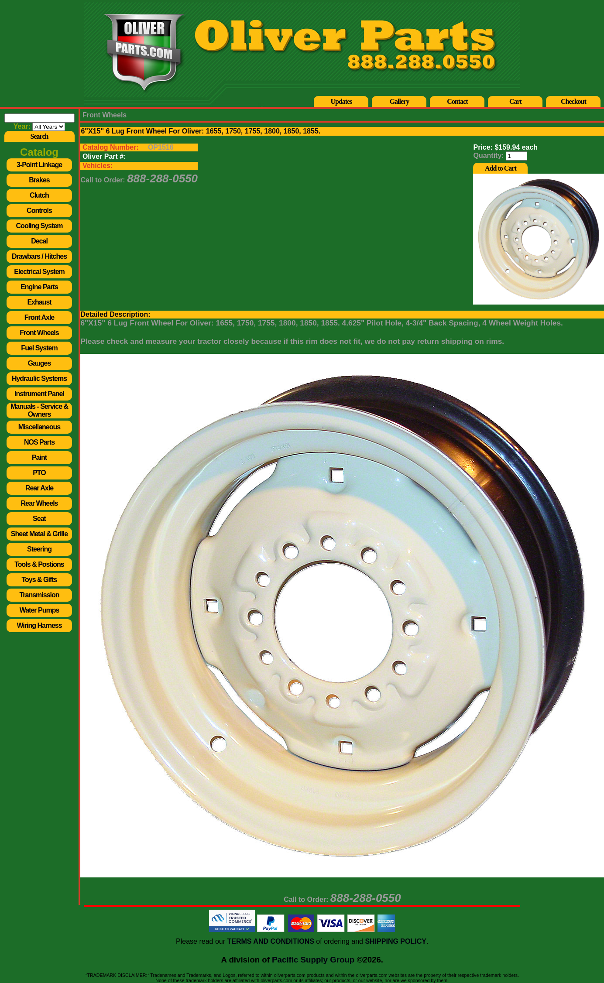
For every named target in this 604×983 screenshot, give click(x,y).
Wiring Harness (39, 625)
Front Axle (39, 317)
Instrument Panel (39, 393)
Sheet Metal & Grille (39, 534)
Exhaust (39, 302)
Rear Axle (39, 488)
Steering (39, 549)
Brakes (39, 180)
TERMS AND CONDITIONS (270, 941)
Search (39, 136)
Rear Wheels (39, 503)
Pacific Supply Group (313, 959)
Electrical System (39, 271)
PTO (39, 472)
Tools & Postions (39, 564)
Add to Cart (500, 168)
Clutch (39, 195)
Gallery (399, 101)
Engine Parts (39, 287)
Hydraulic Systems (39, 378)
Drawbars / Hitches (39, 256)
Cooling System (39, 225)
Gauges (39, 363)
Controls (39, 210)
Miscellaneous (39, 427)
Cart (515, 101)
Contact (457, 101)
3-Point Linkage (39, 164)
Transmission (39, 595)
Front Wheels (39, 332)
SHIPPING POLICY (395, 941)
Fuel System (39, 348)
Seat (39, 518)
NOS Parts (39, 442)
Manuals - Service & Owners (39, 410)
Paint (39, 457)
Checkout (573, 101)
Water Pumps (39, 610)
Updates (341, 101)
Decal (39, 241)
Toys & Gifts (39, 579)
